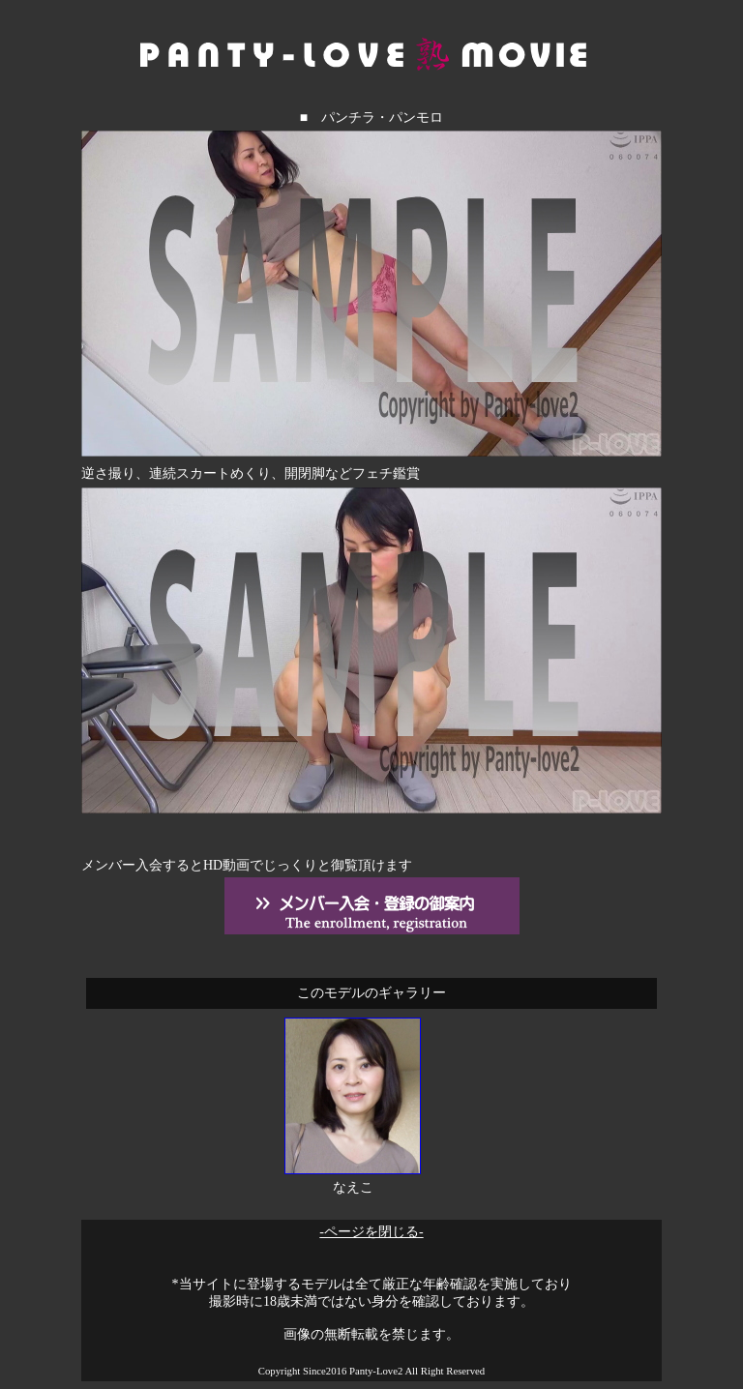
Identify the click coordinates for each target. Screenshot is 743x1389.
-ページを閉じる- (371, 1232)
